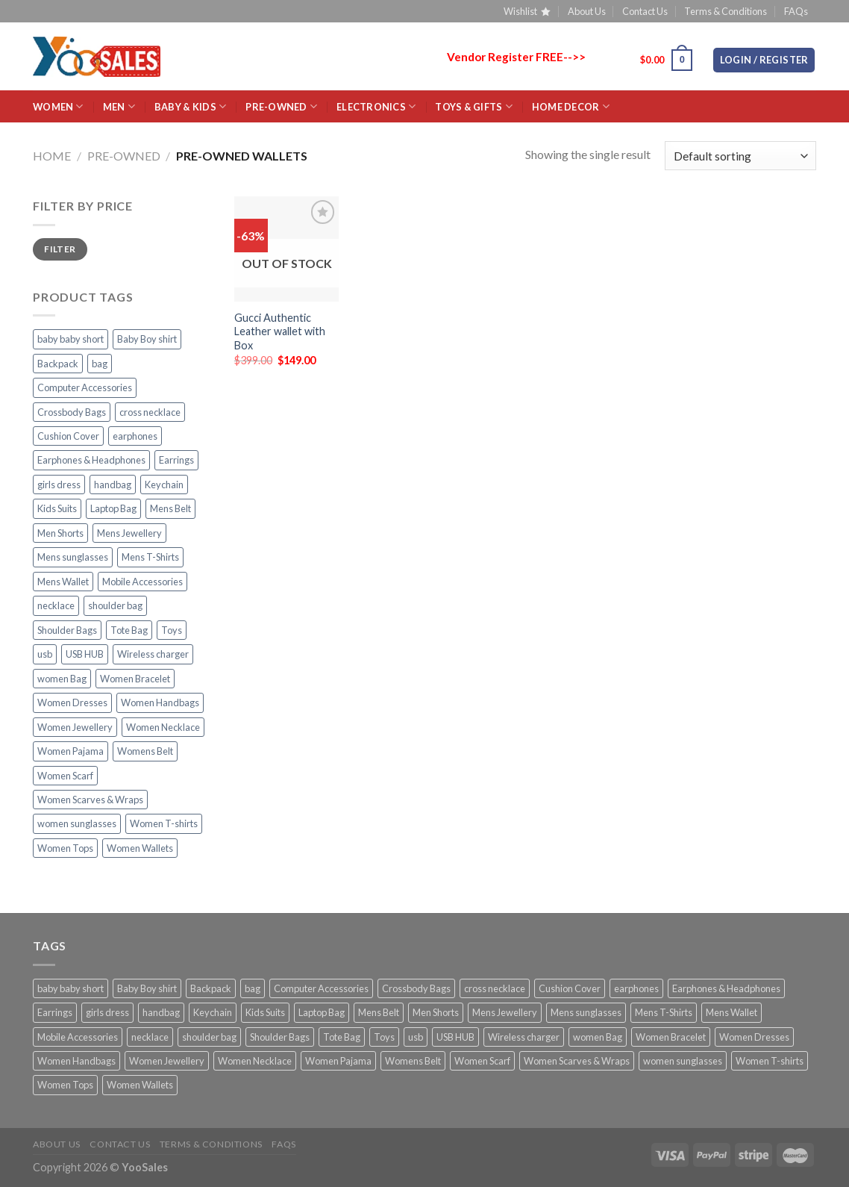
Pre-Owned (281, 106)
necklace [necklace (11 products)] (56, 605)
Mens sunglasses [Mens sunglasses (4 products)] (72, 557)
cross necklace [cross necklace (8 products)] (150, 412)
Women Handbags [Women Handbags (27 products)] (160, 702)
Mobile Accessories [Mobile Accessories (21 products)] (142, 582)
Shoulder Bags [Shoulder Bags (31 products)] (67, 630)
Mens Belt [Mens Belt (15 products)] (170, 508)
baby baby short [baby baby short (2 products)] (70, 339)
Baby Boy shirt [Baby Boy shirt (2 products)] (147, 339)
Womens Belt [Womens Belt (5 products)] (145, 751)
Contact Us (645, 11)
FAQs (796, 11)
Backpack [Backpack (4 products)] (57, 364)
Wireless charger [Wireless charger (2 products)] (153, 654)
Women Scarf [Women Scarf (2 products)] (65, 776)
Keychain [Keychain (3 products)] (164, 484)
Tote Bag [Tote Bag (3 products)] (129, 630)
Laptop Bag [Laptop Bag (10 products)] (113, 508)
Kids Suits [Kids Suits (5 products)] (57, 508)
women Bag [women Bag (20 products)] (62, 679)
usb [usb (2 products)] (44, 654)
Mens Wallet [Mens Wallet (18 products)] (63, 582)
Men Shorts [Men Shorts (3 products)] (60, 533)
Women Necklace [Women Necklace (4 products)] (163, 727)
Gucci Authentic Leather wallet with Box (279, 331)
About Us (587, 11)
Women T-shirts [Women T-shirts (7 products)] (164, 823)
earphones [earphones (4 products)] (135, 436)
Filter (59, 249)
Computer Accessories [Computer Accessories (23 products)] (84, 387)
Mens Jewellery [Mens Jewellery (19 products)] (129, 533)
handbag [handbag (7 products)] (112, 484)
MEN (119, 106)
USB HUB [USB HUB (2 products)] (85, 654)
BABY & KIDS (190, 106)
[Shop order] (740, 155)
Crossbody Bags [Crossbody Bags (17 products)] (71, 412)
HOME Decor (571, 106)
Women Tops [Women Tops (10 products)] (65, 848)
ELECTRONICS (376, 106)
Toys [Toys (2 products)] (171, 630)
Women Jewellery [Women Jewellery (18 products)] (75, 727)
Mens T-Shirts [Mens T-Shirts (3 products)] (150, 557)
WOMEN (58, 106)
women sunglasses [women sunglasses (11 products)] (76, 823)
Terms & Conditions (725, 11)
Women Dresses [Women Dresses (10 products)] (72, 702)
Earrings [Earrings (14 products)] (176, 460)
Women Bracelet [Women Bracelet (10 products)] (135, 679)
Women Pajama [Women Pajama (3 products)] (70, 751)
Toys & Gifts (474, 106)
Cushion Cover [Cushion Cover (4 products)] (68, 436)
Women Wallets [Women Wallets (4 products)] (140, 848)
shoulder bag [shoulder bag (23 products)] (115, 605)
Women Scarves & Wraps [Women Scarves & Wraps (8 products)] (90, 800)
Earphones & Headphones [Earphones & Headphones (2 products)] (91, 460)
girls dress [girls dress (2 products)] (59, 484)
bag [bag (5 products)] (99, 364)
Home (52, 156)
